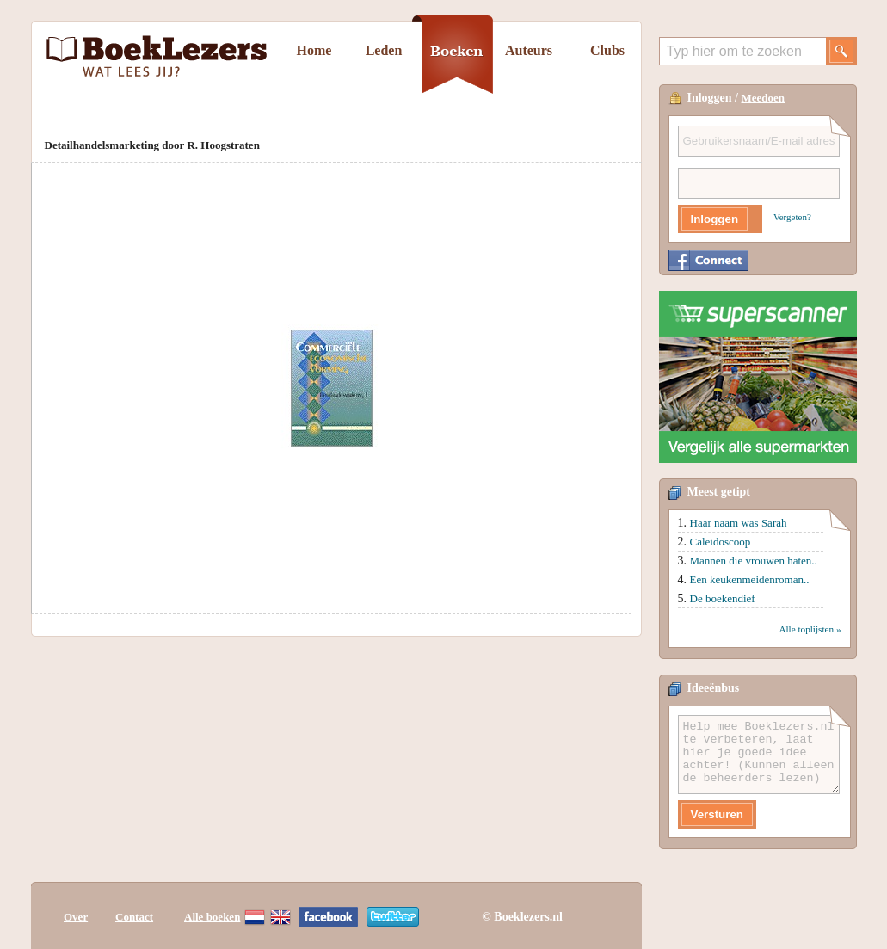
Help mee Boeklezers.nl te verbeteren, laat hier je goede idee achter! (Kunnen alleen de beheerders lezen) (759, 754)
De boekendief (722, 598)
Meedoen (763, 97)
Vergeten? (792, 217)
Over (76, 916)
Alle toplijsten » (810, 629)
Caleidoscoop (720, 541)
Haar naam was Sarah (738, 522)
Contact (134, 916)
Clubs (607, 50)
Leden (384, 50)
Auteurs (528, 50)
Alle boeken (212, 916)
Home (314, 50)
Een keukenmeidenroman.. (750, 579)
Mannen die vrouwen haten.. (753, 560)
